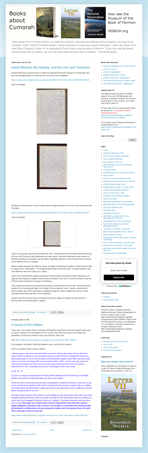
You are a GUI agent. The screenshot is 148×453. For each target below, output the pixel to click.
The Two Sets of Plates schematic (116, 156)
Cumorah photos (109, 170)
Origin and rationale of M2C (113, 153)
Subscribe (118, 277)
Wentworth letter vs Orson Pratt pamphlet (118, 204)
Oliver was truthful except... (113, 207)
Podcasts (106, 297)
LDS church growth (110, 347)
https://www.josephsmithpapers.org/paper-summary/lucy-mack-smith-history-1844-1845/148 (49, 415)
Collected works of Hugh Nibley (115, 253)
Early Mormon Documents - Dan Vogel (117, 245)
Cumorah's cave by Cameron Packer (117, 178)
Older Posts (87, 430)
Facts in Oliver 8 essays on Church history (119, 243)
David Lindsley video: (111, 300)
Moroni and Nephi (110, 199)
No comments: (42, 312)
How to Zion (107, 344)
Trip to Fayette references (113, 159)
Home (52, 430)
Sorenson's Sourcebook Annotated (116, 196)
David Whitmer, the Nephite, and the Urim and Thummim (50, 67)
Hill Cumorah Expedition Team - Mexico (118, 232)
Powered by (118, 286)
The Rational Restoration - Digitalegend (118, 84)
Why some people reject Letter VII (117, 361)
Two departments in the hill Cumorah (117, 221)
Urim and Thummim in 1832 (113, 193)
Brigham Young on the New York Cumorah (119, 181)
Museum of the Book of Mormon (115, 342)
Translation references (111, 213)
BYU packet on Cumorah (112, 162)
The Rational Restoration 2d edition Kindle (119, 81)
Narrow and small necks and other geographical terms (116, 225)
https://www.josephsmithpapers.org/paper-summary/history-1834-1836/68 (45, 340)
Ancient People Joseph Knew (114, 184)
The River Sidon (109, 210)
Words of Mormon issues (112, 235)
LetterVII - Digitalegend (112, 72)
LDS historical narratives (112, 350)
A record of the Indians (27, 325)
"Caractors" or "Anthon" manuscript (116, 229)
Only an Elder (108, 175)
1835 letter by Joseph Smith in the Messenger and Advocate (116, 217)
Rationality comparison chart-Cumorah (117, 202)
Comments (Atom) (29, 434)
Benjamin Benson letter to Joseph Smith (118, 187)
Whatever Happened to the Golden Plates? (119, 66)
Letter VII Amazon (110, 69)
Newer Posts (17, 430)
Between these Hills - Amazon (114, 75)
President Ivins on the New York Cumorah (119, 173)
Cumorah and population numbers (116, 190)
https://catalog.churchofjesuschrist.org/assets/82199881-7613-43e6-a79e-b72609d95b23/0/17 (50, 213)
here (111, 101)
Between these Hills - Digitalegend (116, 78)
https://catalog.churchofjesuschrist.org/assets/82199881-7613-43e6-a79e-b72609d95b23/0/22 (50, 80)
